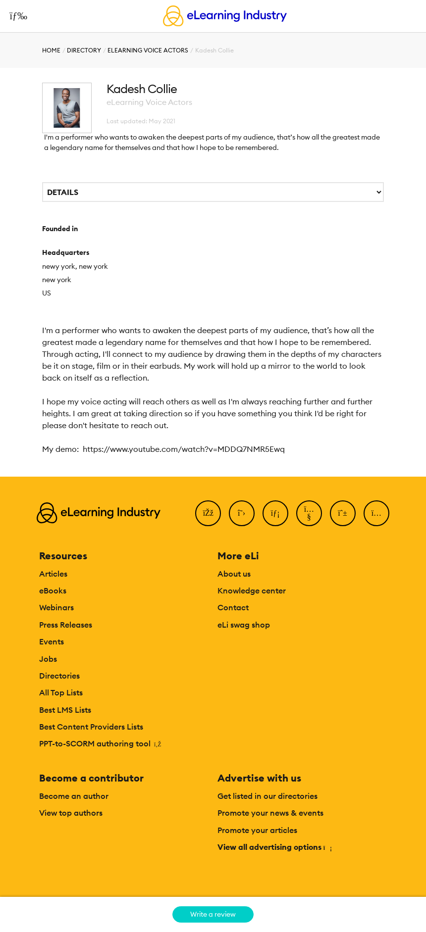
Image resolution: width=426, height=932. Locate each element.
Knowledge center (251, 590)
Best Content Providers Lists (91, 727)
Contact (233, 607)
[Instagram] (376, 513)
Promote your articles (257, 830)
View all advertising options (274, 847)
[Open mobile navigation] (15, 15)
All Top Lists (61, 692)
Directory (84, 50)
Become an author (73, 796)
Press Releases (65, 625)
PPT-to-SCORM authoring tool (100, 743)
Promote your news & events (270, 813)
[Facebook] (208, 513)
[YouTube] (309, 513)
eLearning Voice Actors (147, 50)
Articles (53, 574)
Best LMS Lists (65, 710)
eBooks (52, 590)
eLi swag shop (243, 625)
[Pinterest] (343, 513)
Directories (59, 676)
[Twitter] (242, 513)
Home (51, 50)
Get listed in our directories (267, 796)
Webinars (56, 607)
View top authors (71, 813)
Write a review (213, 914)
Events (51, 641)
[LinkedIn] (275, 513)
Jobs (48, 659)
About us (234, 574)
